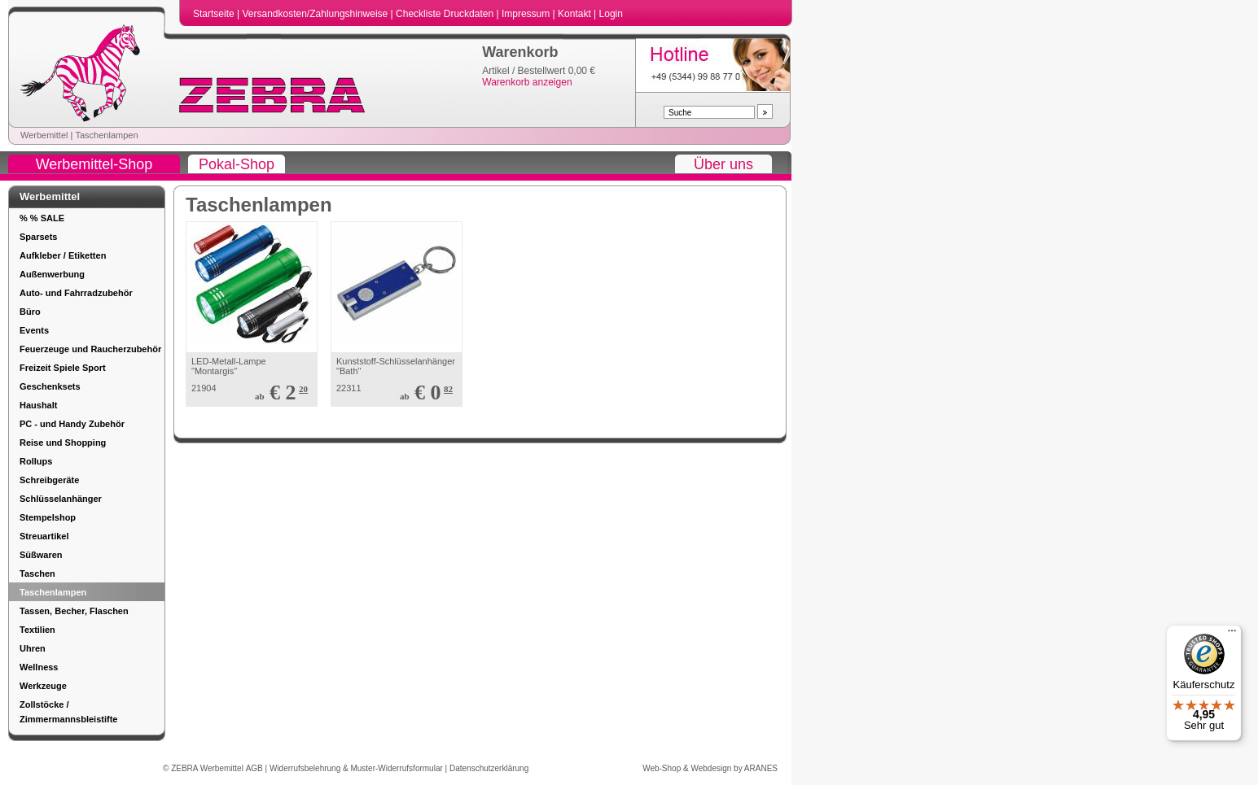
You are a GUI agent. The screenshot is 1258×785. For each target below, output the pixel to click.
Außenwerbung (52, 274)
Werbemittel (44, 135)
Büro (30, 311)
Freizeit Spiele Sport (63, 368)
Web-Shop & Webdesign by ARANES (710, 768)
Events (34, 330)
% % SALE (42, 218)
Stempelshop (48, 517)
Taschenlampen (106, 135)
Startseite (215, 14)
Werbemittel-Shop (94, 164)
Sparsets (38, 237)
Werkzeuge (43, 686)
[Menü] (1232, 634)
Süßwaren (41, 555)
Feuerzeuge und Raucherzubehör (90, 349)
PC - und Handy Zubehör (72, 424)
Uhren (33, 648)
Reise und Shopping (63, 442)
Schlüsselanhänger (61, 499)
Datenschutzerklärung (488, 768)
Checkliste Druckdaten (446, 14)
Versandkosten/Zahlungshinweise (316, 14)
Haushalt (38, 405)
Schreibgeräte (49, 480)
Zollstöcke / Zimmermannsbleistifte (68, 712)
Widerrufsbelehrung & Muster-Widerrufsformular (357, 768)
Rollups (36, 461)
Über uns (723, 164)
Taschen (37, 573)
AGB (255, 768)
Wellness (39, 667)
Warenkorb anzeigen (527, 82)
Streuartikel (44, 536)
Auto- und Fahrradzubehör (76, 293)
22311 (349, 388)
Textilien (37, 630)
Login (611, 14)
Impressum (527, 14)
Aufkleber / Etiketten (63, 255)
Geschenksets (50, 386)
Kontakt (576, 14)
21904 (204, 388)
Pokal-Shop (236, 164)
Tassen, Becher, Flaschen (74, 611)
